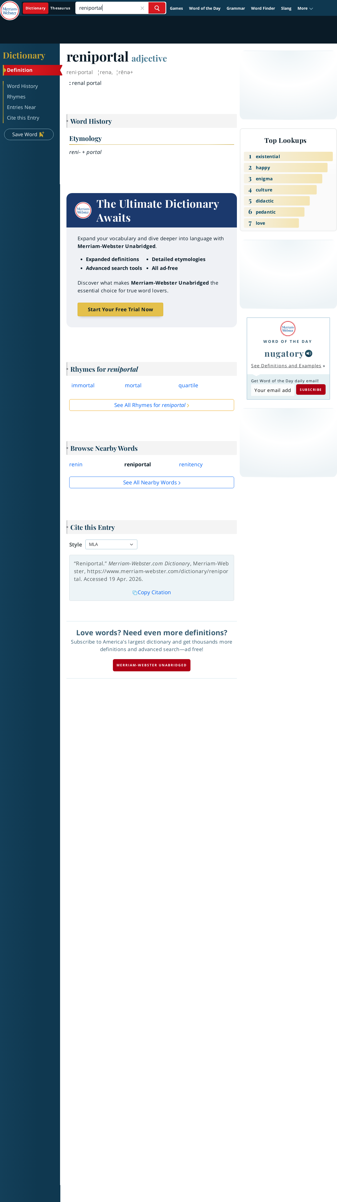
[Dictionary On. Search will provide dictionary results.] (48, 8)
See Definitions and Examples (286, 366)
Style (75, 544)
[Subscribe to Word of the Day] (272, 390)
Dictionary (24, 55)
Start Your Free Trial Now (120, 309)
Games (176, 8)
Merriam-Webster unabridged (152, 665)
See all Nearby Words (150, 482)
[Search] (120, 8)
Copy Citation (152, 592)
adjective (149, 58)
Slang (286, 8)
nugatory (284, 353)
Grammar (236, 8)
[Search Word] (156, 8)
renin (76, 464)
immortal (83, 385)
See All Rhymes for (149, 405)
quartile (188, 385)
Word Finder (263, 8)
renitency (191, 464)
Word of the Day (204, 8)
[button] (305, 8)
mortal (133, 385)
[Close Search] (142, 8)
